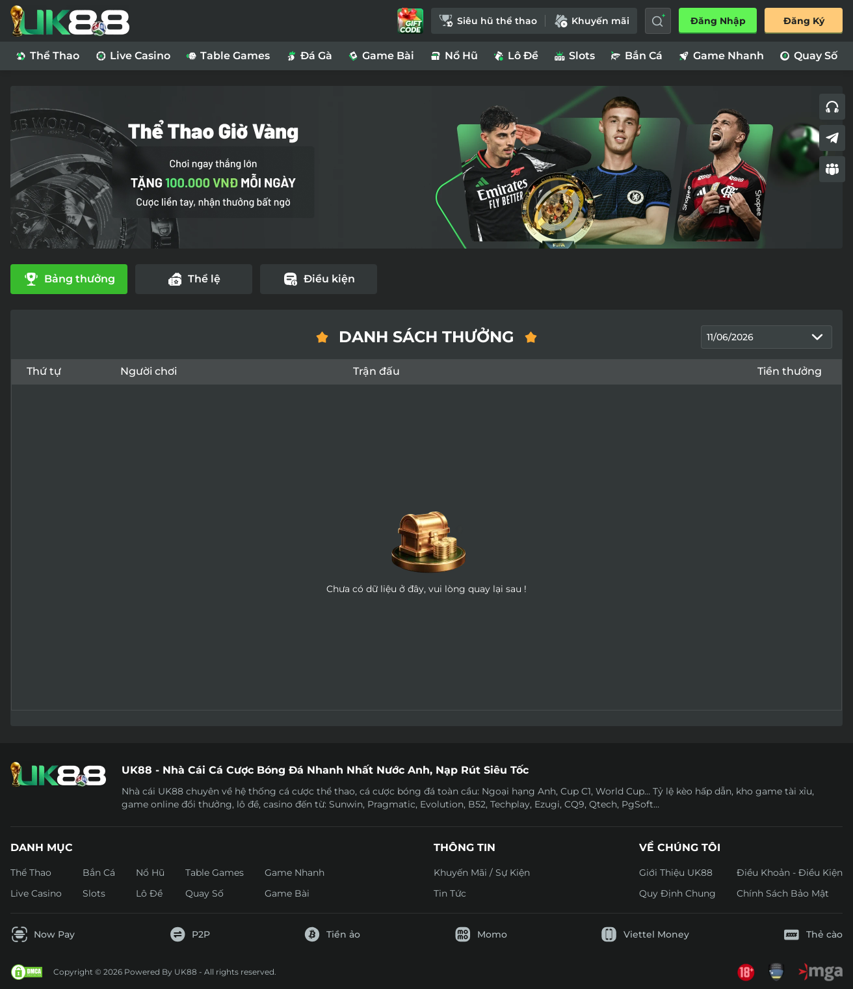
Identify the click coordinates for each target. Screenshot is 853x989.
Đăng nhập (718, 21)
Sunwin (346, 804)
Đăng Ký (803, 21)
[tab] (68, 279)
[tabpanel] (426, 519)
